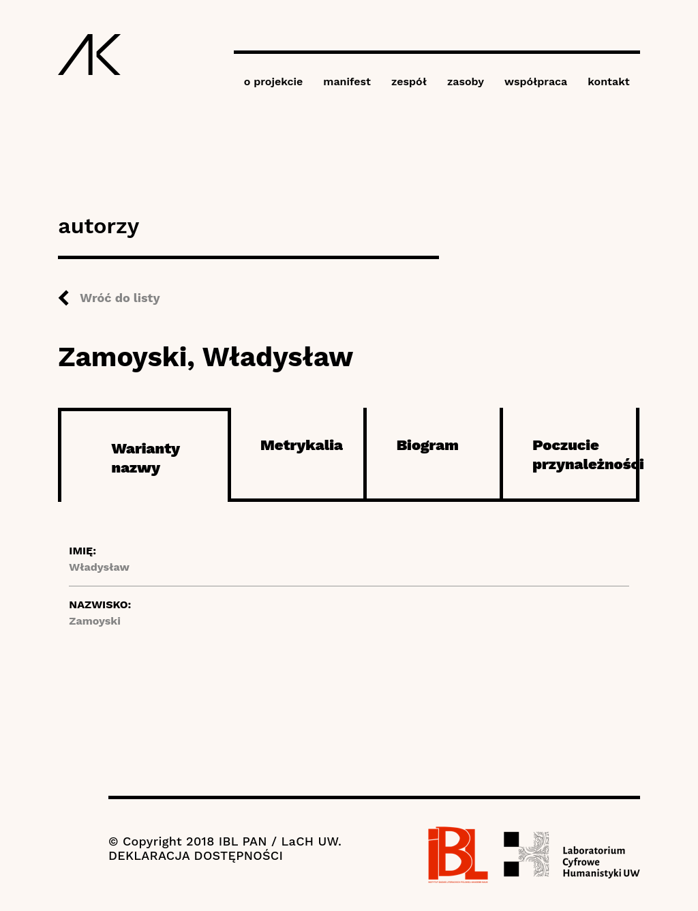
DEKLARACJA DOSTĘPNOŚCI (195, 855)
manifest (347, 81)
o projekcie (273, 81)
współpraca (535, 81)
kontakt (608, 81)
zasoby (465, 81)
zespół (409, 81)
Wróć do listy (120, 297)
